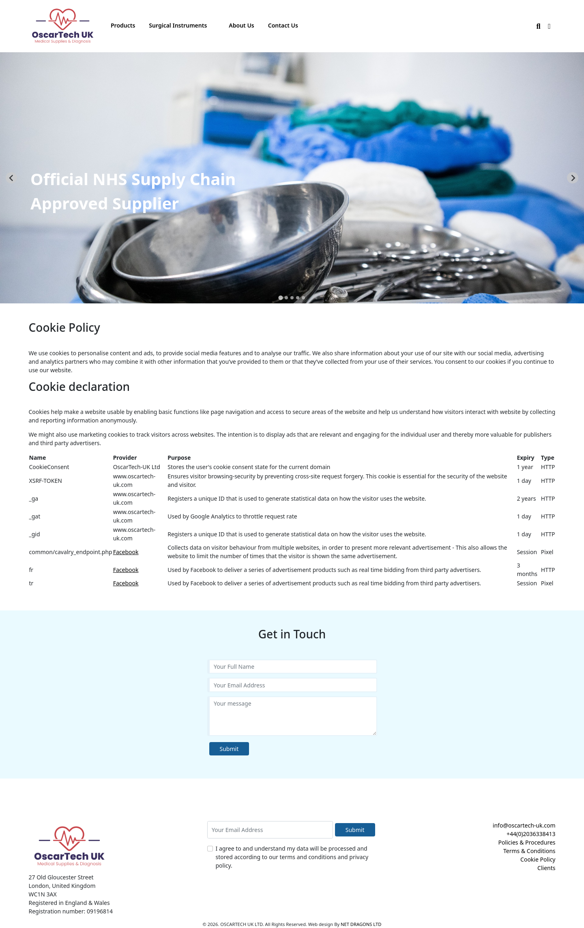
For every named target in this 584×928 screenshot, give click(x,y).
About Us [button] (241, 25)
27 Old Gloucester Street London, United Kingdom (62, 881)
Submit (229, 749)
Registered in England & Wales (69, 903)
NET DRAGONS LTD (361, 924)
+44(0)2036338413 (531, 834)
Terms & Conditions (529, 851)
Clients (546, 868)
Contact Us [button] (283, 25)
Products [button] (123, 25)
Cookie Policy (537, 859)
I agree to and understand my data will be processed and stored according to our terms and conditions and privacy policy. (292, 857)
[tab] (280, 297)
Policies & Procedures (526, 842)
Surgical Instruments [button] (178, 25)
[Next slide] (572, 177)
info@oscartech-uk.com (524, 825)
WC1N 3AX (43, 894)
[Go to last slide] (11, 177)
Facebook (126, 552)
